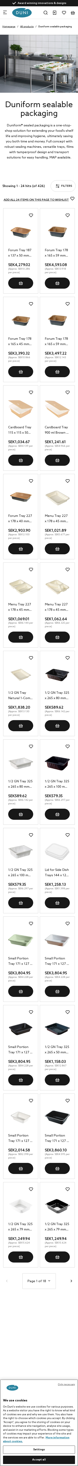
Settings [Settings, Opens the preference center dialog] (39, 1449)
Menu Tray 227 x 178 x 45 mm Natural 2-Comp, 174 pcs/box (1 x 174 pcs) (20, 608)
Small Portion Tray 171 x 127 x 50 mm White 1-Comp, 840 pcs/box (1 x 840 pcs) (20, 1139)
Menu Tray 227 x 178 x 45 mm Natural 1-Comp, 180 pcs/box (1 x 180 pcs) (57, 519)
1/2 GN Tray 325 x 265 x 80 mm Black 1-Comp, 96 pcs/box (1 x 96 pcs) (57, 696)
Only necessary (66, 1384)
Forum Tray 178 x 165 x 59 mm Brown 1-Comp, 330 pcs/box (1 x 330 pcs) (57, 253)
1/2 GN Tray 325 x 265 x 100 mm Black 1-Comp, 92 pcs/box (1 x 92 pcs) (57, 784)
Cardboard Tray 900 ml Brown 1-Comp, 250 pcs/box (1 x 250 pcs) (57, 430)
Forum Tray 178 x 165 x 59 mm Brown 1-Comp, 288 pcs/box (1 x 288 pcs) (57, 342)
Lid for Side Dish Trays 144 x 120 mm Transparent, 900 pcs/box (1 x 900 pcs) (57, 873)
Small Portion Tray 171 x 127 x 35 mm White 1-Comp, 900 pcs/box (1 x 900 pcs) (57, 962)
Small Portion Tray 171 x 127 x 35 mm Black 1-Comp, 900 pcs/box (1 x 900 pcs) (20, 1050)
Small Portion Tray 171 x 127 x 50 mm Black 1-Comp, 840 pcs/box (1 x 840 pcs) (57, 1139)
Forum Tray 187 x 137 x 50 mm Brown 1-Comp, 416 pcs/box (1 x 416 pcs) (20, 253)
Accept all (39, 1459)
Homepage (8, 26)
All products (27, 26)
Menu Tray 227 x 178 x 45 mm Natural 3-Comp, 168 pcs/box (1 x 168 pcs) (57, 608)
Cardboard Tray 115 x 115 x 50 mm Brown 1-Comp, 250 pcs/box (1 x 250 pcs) (20, 430)
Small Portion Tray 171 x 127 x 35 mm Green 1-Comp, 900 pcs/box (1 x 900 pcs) (20, 962)
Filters (14, 175)
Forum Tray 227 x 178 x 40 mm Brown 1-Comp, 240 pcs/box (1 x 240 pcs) (20, 519)
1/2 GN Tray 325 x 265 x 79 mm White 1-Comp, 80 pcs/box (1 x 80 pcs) (20, 1227)
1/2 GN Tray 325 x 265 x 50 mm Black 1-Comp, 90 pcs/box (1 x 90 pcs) (57, 1050)
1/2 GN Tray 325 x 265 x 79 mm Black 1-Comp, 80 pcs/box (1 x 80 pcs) (57, 1227)
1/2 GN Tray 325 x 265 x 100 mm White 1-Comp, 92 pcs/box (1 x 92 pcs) (20, 873)
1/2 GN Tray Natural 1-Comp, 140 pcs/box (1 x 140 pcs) (20, 696)
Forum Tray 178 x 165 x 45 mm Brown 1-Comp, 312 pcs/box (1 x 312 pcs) (20, 342)
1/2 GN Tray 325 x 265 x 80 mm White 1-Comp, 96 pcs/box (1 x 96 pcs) (20, 784)
